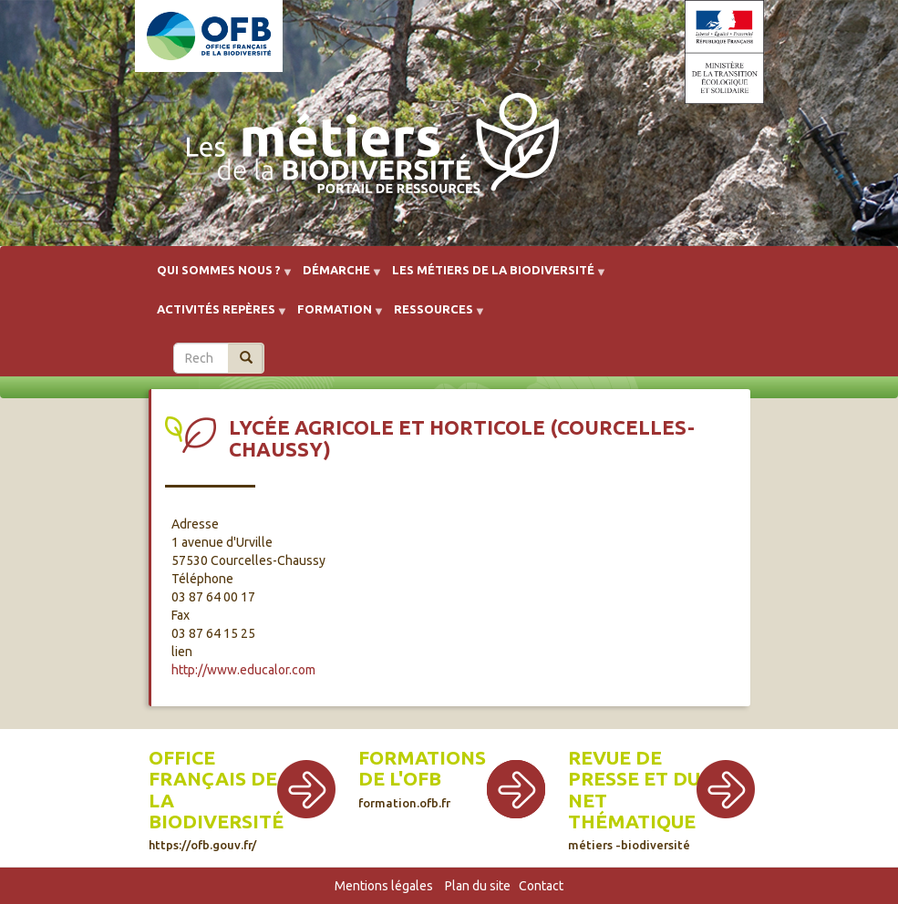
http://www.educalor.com (243, 670)
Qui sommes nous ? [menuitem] (219, 276)
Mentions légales (384, 885)
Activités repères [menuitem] (216, 316)
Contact (541, 885)
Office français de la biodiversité (216, 798)
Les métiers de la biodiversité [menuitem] (493, 276)
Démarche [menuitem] (336, 276)
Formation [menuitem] (334, 316)
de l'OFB (399, 778)
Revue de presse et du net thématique (634, 798)
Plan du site (478, 885)
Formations (422, 757)
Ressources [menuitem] (433, 316)
